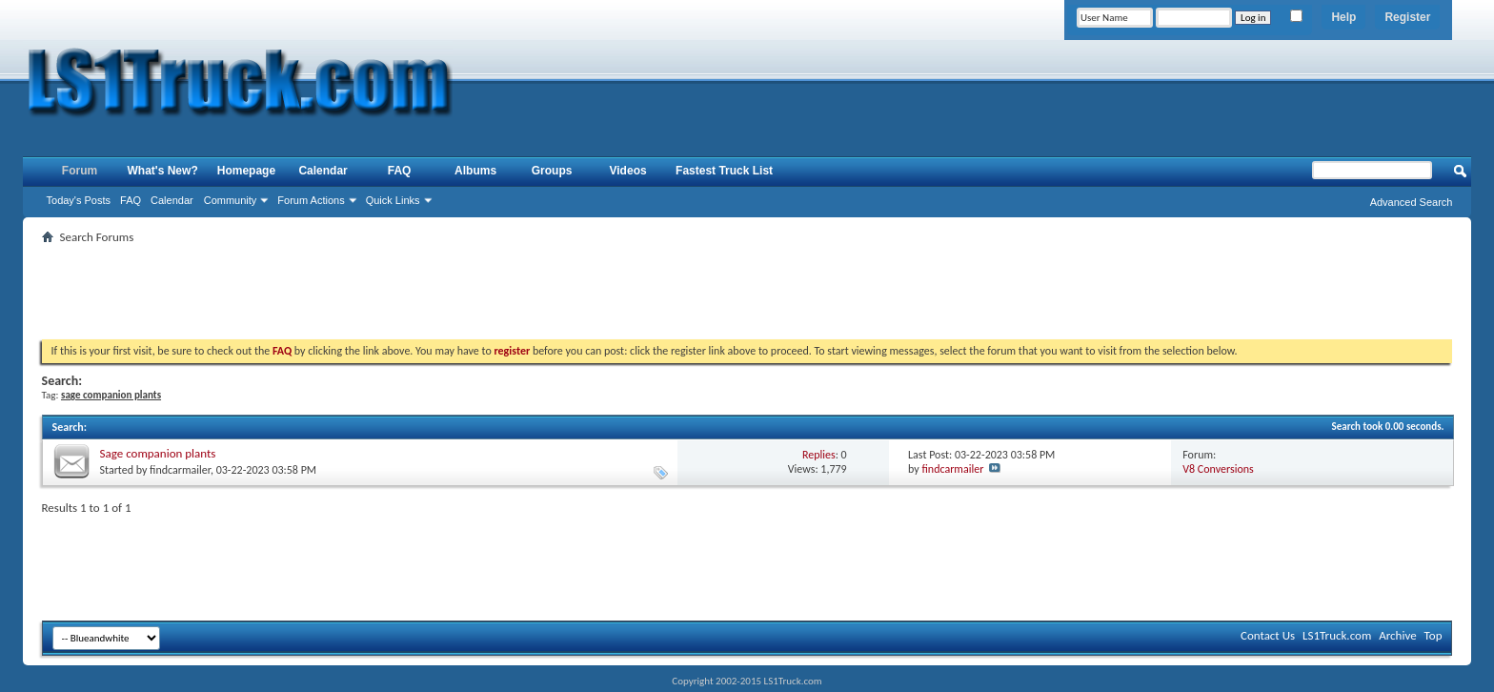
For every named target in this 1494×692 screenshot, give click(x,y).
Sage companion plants (158, 453)
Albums (475, 170)
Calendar (172, 200)
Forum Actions (310, 200)
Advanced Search (1411, 202)
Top (1433, 635)
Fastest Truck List (724, 170)
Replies (819, 454)
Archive (1397, 635)
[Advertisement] (747, 292)
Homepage (246, 170)
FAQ (130, 200)
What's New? (163, 170)
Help (1343, 17)
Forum (79, 170)
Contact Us (1268, 635)
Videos (628, 170)
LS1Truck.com (1336, 635)
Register (1407, 17)
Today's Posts (79, 200)
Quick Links (393, 200)
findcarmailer (180, 470)
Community (230, 200)
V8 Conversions (1217, 469)
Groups (552, 170)
